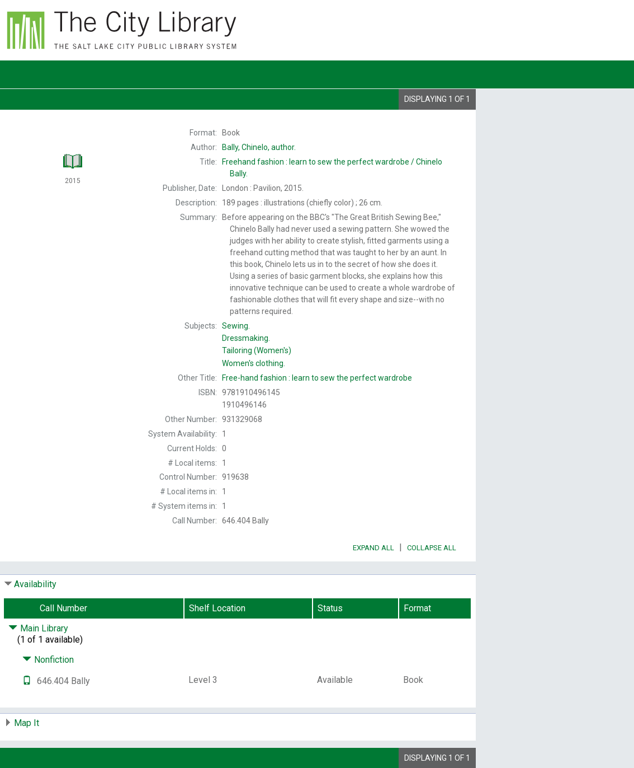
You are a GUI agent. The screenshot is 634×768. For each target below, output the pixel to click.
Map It (26, 723)
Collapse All (431, 548)
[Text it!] (26, 681)
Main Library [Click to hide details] (38, 628)
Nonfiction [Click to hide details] (48, 659)
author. (259, 147)
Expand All (373, 548)
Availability (35, 584)
